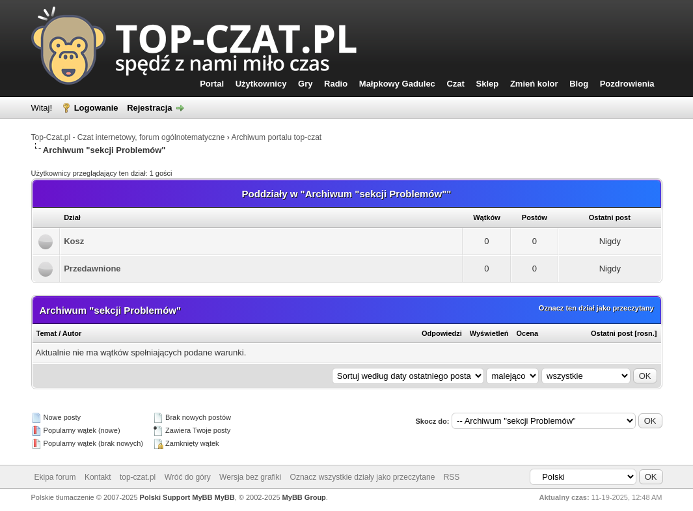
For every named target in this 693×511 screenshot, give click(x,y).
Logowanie (96, 108)
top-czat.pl (138, 477)
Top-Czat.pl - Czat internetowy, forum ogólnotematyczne (128, 137)
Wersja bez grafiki (250, 477)
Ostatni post (611, 333)
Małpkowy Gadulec (397, 84)
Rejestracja (149, 108)
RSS (452, 477)
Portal (212, 84)
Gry (305, 84)
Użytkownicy (261, 84)
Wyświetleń (489, 333)
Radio (335, 84)
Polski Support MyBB (176, 497)
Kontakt (98, 477)
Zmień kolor (534, 84)
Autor (71, 333)
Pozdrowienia (627, 84)
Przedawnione (92, 268)
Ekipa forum (55, 477)
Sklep (487, 84)
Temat (46, 333)
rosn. (646, 333)
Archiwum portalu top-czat (276, 137)
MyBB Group (304, 497)
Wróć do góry (188, 477)
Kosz (74, 241)
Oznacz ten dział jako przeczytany (596, 308)
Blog (578, 84)
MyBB (225, 497)
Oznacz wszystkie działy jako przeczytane (362, 477)
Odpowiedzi (442, 333)
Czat (455, 84)
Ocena (528, 333)
